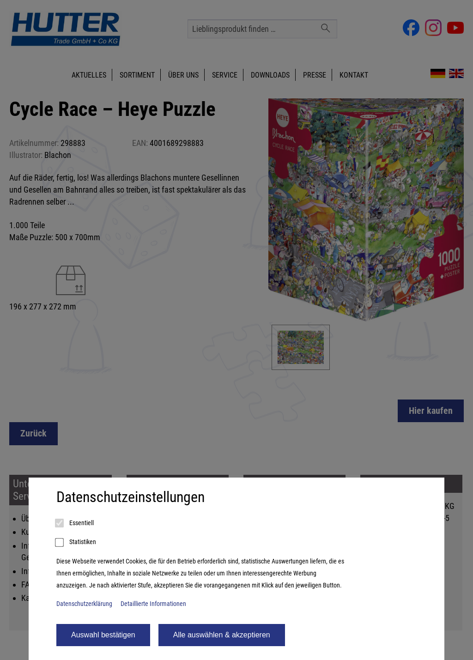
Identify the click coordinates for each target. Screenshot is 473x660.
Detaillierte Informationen (153, 604)
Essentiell (75, 523)
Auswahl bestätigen (103, 635)
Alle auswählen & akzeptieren (221, 635)
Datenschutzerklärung (84, 604)
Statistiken (76, 542)
